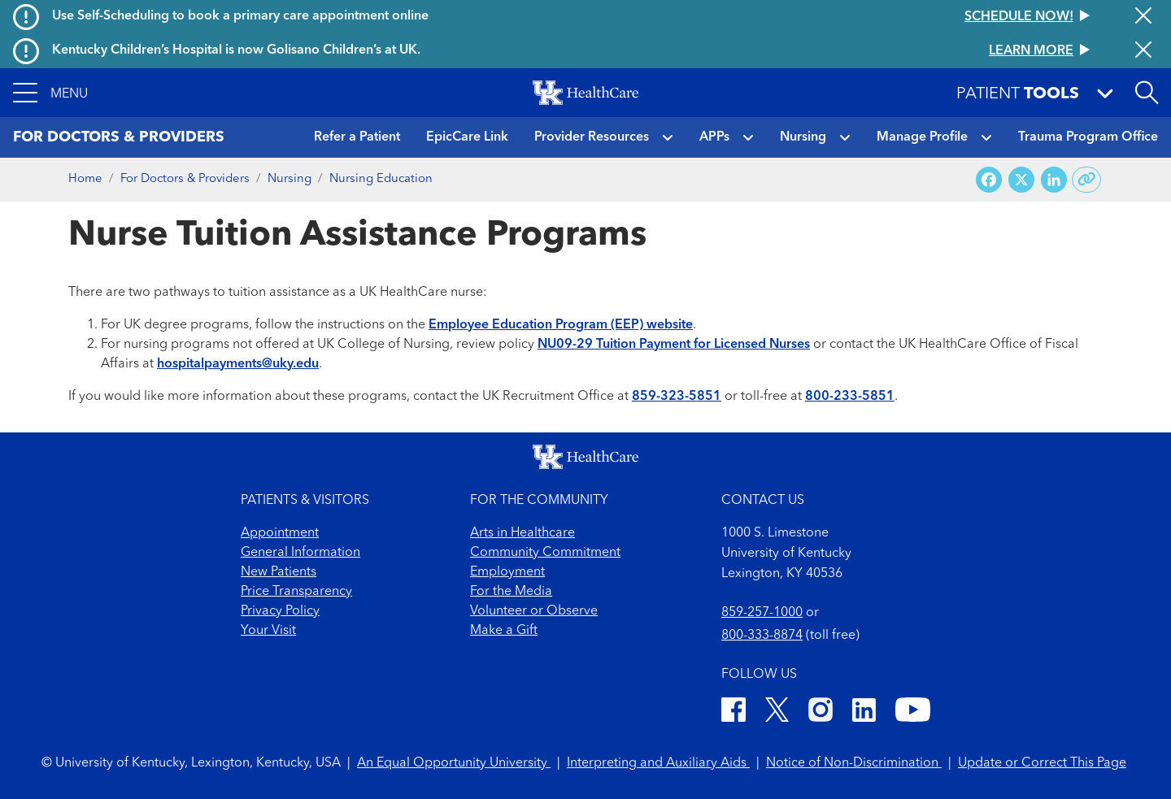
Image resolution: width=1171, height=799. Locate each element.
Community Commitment (545, 552)
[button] (50, 92)
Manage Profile (922, 137)
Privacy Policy (280, 611)
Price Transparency (296, 591)
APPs (714, 137)
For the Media (511, 591)
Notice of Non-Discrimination (854, 763)
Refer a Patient (357, 137)
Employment (507, 572)
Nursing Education (381, 179)
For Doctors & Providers (185, 179)
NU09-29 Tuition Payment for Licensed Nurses (674, 344)
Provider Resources (591, 137)
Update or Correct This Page (1042, 763)
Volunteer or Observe (534, 611)
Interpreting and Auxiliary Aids (658, 763)
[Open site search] (1146, 92)
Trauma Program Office (1088, 137)
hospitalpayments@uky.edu (238, 364)
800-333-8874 (762, 635)
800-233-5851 (850, 396)
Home (85, 179)
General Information (300, 552)
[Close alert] (1143, 17)
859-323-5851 (676, 396)
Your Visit (268, 630)
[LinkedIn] (864, 712)
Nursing (803, 137)
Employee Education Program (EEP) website (561, 325)
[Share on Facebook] (989, 180)
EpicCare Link (467, 137)
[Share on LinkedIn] (1054, 180)
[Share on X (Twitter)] (1021, 180)
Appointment (280, 533)
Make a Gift (504, 630)
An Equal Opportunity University (454, 763)
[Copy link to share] (1087, 180)
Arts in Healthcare (522, 533)
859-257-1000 (762, 612)
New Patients (278, 572)
